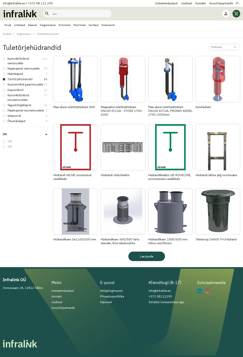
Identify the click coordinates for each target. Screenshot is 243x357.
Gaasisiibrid (15, 90)
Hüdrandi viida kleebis (115, 175)
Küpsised (106, 302)
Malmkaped (15, 74)
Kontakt (201, 3)
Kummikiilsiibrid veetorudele (18, 61)
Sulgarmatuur (24, 34)
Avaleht (7, 34)
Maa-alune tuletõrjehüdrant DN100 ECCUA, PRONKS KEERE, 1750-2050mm (170, 110)
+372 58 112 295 (40, 3)
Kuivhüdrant (203, 107)
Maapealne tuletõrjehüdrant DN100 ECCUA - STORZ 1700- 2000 (122, 110)
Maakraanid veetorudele (23, 68)
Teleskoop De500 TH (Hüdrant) (216, 239)
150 (9, 141)
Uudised (187, 3)
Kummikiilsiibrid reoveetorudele (18, 97)
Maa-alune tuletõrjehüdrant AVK (74, 107)
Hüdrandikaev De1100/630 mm (74, 239)
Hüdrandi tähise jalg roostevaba (216, 175)
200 (9, 146)
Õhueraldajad (16, 121)
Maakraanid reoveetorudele (25, 110)
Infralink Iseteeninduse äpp (166, 302)
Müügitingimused (111, 291)
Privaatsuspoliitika (112, 296)
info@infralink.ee (14, 3)
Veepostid (14, 116)
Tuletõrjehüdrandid (48, 34)
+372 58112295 (160, 296)
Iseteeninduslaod (166, 3)
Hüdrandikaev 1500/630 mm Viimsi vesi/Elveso (167, 241)
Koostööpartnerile (221, 3)
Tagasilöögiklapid (19, 105)
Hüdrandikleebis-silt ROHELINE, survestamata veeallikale (169, 177)
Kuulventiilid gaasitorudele (25, 84)
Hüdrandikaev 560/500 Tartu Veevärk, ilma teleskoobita (120, 241)
